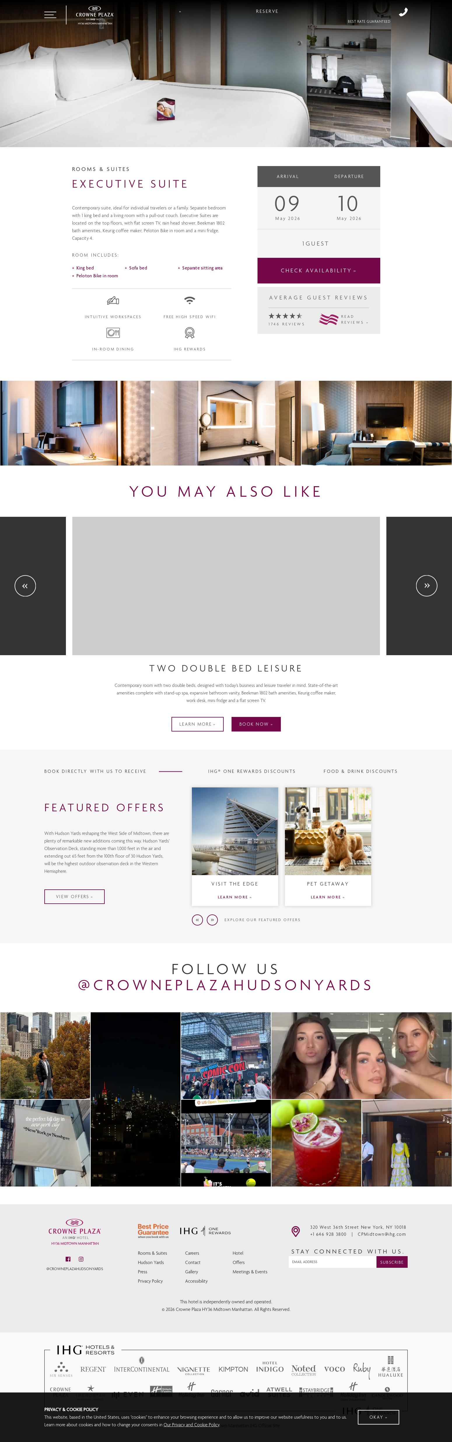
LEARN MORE (188, 756)
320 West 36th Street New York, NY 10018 (358, 1230)
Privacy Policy (150, 1282)
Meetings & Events (250, 1272)
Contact (193, 1263)
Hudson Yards (151, 1263)
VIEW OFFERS (102, 899)
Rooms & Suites (152, 1254)
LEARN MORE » (235, 928)
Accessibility (196, 1282)
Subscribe (392, 1265)
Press (142, 1272)
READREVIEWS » (355, 348)
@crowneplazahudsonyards (74, 1271)
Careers (192, 1254)
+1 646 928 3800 (403, 12)
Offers (239, 1263)
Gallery (191, 1272)
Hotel (238, 1254)
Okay (376, 1417)
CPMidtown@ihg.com (382, 1237)
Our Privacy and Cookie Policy (191, 1424)
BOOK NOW (261, 756)
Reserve (359, 12)
